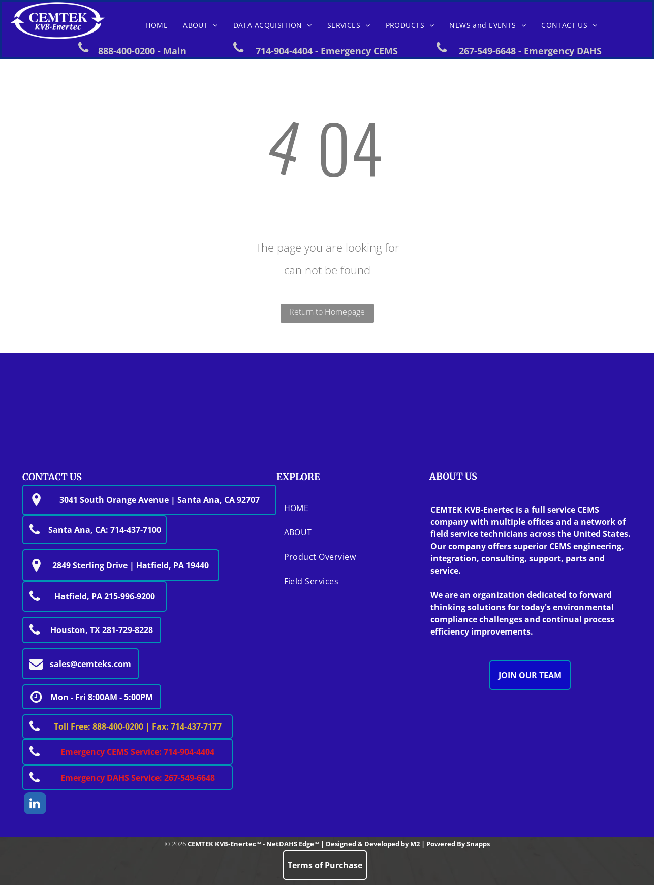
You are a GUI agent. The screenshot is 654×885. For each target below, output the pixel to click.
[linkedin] (35, 804)
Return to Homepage (327, 312)
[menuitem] (156, 25)
